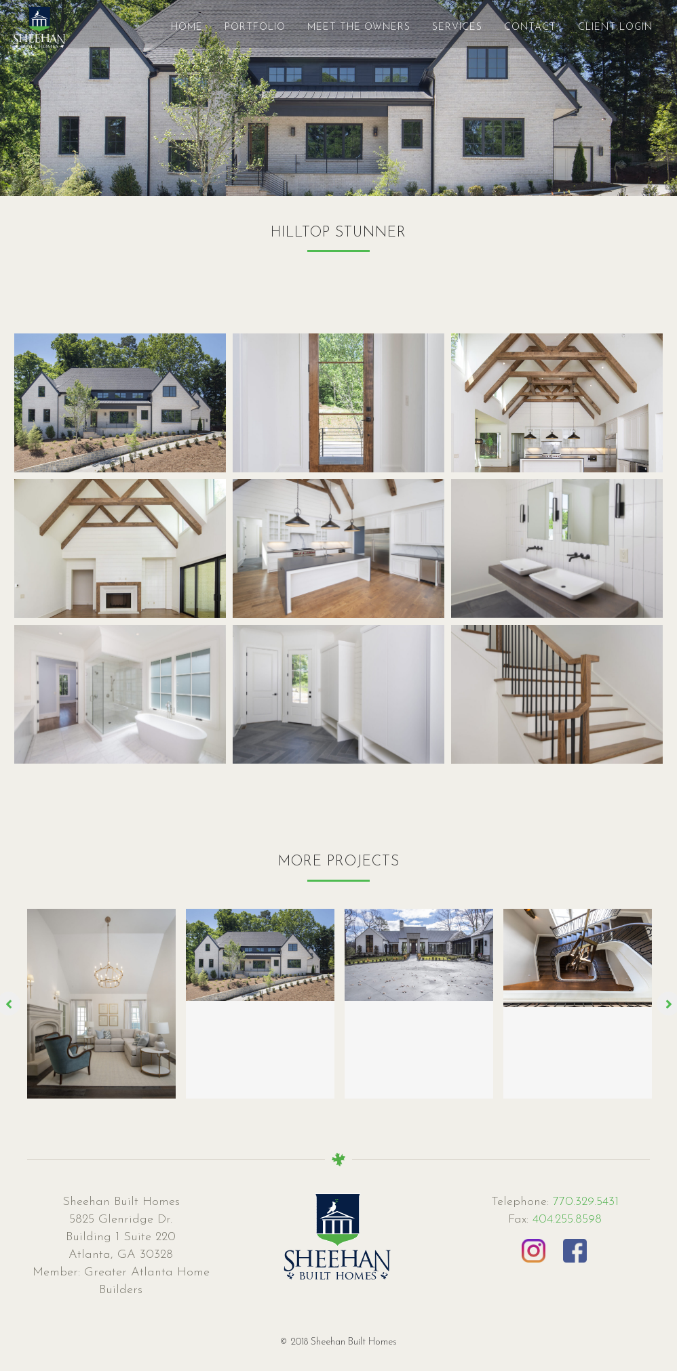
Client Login (601, 27)
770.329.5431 (584, 1201)
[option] (101, 1004)
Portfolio (241, 27)
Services (444, 27)
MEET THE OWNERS (345, 27)
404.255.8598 (567, 1219)
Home (173, 27)
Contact (516, 27)
